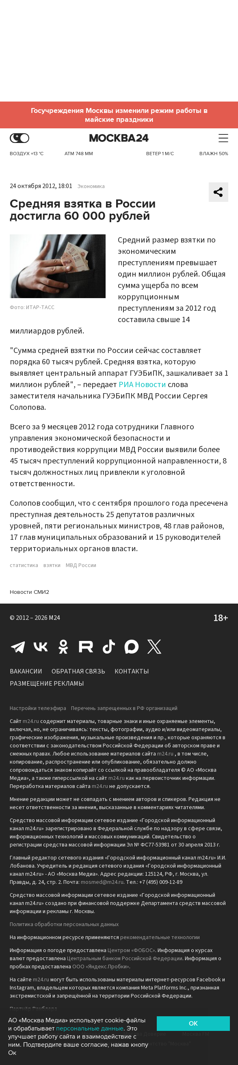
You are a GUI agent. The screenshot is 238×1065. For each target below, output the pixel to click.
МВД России (81, 565)
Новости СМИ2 (29, 592)
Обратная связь (78, 671)
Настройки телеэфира (38, 708)
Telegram (18, 647)
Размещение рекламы (47, 683)
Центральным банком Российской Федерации (124, 959)
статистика (24, 565)
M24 (54, 617)
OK (193, 1024)
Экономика (91, 186)
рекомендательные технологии (160, 937)
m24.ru (31, 721)
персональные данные (89, 1028)
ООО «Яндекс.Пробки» (100, 967)
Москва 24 (119, 138)
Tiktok (109, 647)
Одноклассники (63, 647)
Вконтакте (40, 647)
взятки (52, 565)
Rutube (86, 647)
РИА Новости (142, 384)
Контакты (132, 671)
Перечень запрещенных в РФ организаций (124, 708)
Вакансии (26, 671)
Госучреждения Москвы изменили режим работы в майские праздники (119, 115)
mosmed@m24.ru (102, 882)
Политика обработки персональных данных (64, 924)
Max (131, 647)
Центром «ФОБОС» (131, 950)
